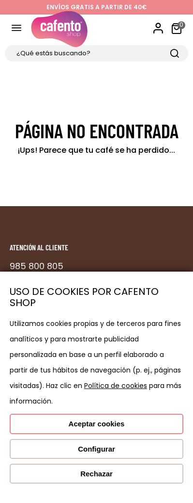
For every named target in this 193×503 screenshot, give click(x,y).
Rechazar (96, 474)
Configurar (96, 449)
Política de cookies (115, 385)
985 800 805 (36, 266)
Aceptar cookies (97, 424)
